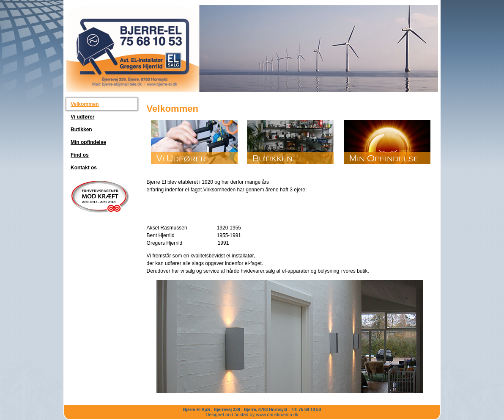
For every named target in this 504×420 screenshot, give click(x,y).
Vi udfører (82, 117)
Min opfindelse (88, 142)
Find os (80, 155)
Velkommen (85, 104)
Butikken (81, 130)
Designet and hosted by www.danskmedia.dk (252, 414)
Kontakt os (84, 168)
